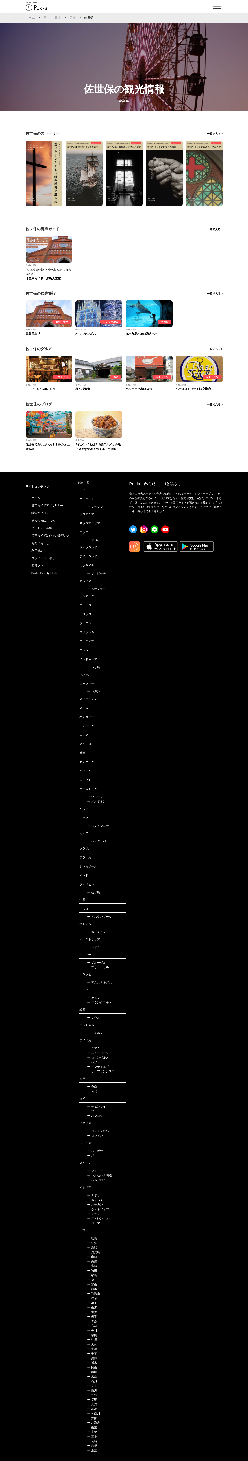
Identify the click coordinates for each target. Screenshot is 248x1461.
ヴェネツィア (98, 1209)
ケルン (93, 997)
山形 (92, 1307)
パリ (92, 1155)
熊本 (92, 1289)
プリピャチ (96, 573)
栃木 (92, 1362)
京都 (92, 1432)
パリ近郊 (95, 1151)
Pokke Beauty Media (44, 573)
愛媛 (92, 1349)
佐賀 (92, 1243)
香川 (92, 1330)
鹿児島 (93, 1252)
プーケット (96, 1111)
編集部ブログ (40, 513)
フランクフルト (99, 1002)
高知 (92, 1261)
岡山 (92, 1367)
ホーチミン (96, 932)
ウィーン (95, 796)
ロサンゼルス (98, 1057)
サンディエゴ (98, 1066)
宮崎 (92, 1266)
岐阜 (92, 1298)
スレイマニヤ (98, 825)
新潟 (92, 1390)
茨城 (92, 1395)
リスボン (95, 1033)
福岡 (92, 1335)
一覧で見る (214, 133)
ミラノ (93, 1213)
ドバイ (93, 540)
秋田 (92, 1270)
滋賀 (92, 1312)
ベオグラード (98, 588)
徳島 (92, 1238)
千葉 (92, 1353)
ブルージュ (96, 962)
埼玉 (92, 1302)
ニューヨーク (98, 1053)
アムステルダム (99, 982)
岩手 (92, 1316)
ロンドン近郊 (98, 1131)
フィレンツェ (98, 1218)
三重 (92, 1436)
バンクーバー (98, 841)
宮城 (92, 1326)
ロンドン (95, 1135)
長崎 (72, 17)
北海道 (93, 1422)
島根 (92, 1445)
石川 (92, 1381)
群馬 (92, 1409)
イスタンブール (99, 916)
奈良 (92, 1385)
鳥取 (92, 1247)
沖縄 (92, 1339)
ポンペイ (95, 1200)
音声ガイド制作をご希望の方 (50, 535)
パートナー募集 (41, 528)
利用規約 (37, 550)
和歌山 (93, 1293)
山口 (92, 1256)
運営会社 (37, 565)
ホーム (30, 17)
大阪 (92, 1418)
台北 (92, 1091)
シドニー (95, 947)
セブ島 (93, 892)
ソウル (93, 1017)
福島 (92, 1275)
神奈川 (93, 1413)
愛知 (92, 1404)
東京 (92, 1450)
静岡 (92, 1372)
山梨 (92, 1427)
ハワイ (93, 1062)
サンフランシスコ (101, 1071)
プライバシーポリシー (46, 558)
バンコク (95, 1115)
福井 (92, 1279)
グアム (93, 1048)
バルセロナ (96, 1180)
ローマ (93, 1223)
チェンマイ (96, 1106)
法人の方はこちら (43, 520)
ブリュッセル (98, 967)
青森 (92, 1321)
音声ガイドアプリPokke (47, 505)
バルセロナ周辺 (99, 1175)
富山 (92, 1284)
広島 (92, 1376)
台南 (92, 1086)
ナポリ (93, 1195)
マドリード (96, 1170)
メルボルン (96, 801)
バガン (93, 691)
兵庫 (92, 1358)
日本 (58, 17)
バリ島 (93, 667)
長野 (92, 1399)
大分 (92, 1344)
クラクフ (95, 507)
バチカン (95, 1204)
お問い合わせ (40, 543)
